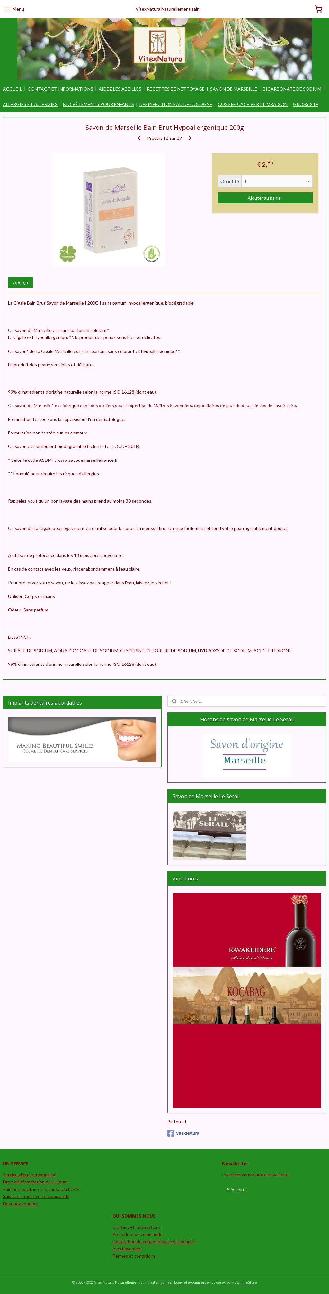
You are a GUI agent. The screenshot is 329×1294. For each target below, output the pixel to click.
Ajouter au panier (265, 198)
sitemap (157, 1282)
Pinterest (177, 1121)
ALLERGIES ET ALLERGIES (30, 104)
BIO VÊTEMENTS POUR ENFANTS (98, 104)
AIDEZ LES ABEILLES (120, 89)
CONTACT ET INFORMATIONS (60, 89)
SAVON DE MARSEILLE (233, 89)
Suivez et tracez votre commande (36, 1196)
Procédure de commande (137, 1234)
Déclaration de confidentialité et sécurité (153, 1241)
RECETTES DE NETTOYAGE (176, 89)
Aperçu (20, 282)
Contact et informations (136, 1227)
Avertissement (127, 1248)
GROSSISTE (305, 104)
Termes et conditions (134, 1256)
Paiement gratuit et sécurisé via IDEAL (42, 1189)
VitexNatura (183, 1133)
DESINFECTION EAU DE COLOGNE (175, 104)
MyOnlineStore (244, 1282)
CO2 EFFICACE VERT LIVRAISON (253, 104)
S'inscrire (236, 1189)
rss (169, 1282)
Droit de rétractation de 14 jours (35, 1181)
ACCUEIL (12, 89)
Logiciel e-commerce (191, 1282)
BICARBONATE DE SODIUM (292, 89)
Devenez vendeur (20, 1203)
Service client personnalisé (30, 1174)
